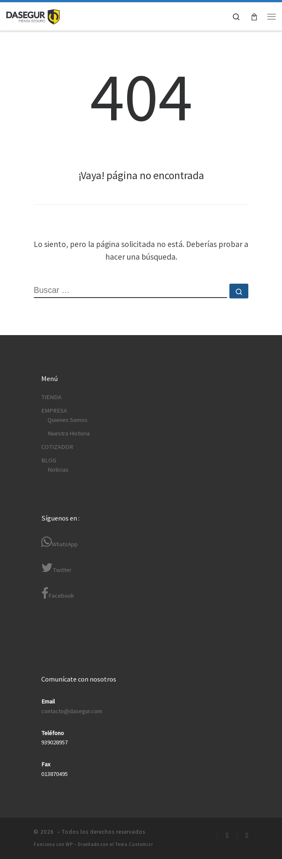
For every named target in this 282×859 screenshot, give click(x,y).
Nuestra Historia (69, 433)
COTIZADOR (57, 447)
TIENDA (51, 397)
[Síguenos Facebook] (217, 835)
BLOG (48, 460)
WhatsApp (59, 542)
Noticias (58, 469)
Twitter (56, 567)
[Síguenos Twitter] (237, 835)
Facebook (57, 593)
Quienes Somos (68, 420)
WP (69, 844)
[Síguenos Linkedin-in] (227, 835)
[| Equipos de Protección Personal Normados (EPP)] (33, 15)
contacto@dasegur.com (71, 711)
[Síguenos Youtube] (247, 835)
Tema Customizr (134, 844)
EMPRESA (54, 410)
